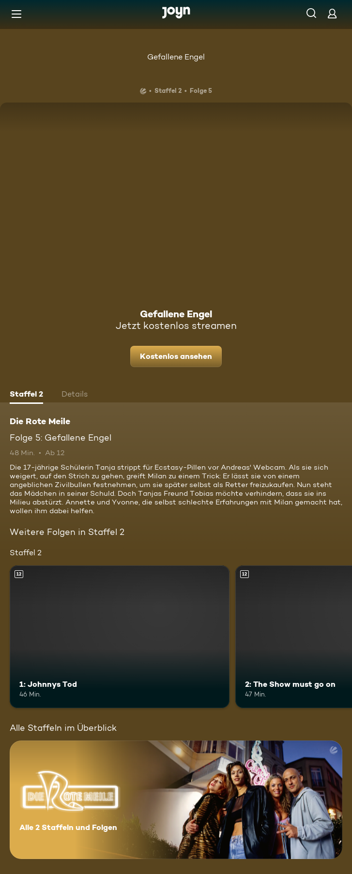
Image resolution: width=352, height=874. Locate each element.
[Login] (332, 13)
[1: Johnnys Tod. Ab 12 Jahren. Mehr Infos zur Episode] (120, 636)
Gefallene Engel (176, 56)
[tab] (26, 395)
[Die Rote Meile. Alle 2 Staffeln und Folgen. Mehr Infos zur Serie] (176, 800)
